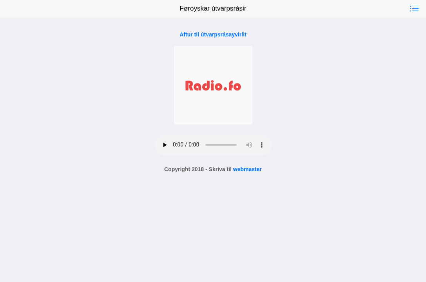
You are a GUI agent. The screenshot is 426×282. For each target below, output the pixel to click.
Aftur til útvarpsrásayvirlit (212, 34)
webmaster (247, 169)
